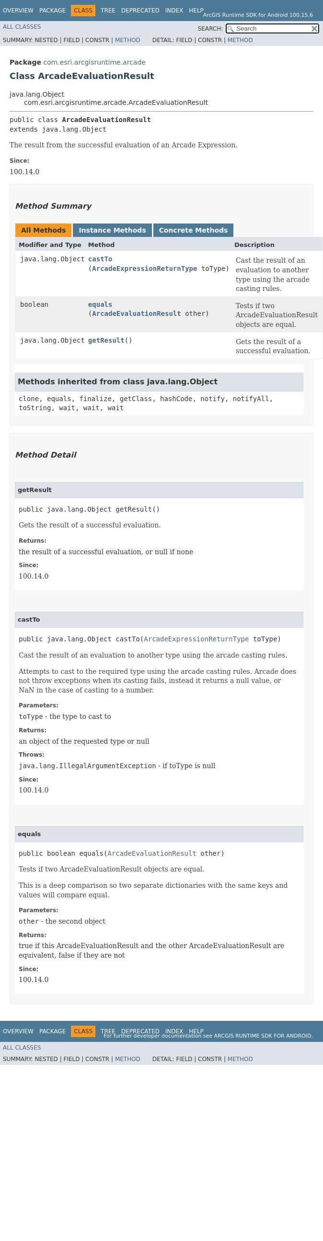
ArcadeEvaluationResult (136, 313)
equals (100, 304)
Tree (108, 10)
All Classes (22, 26)
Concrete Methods (193, 230)
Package (52, 10)
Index (174, 10)
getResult (106, 340)
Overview (18, 10)
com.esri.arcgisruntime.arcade (94, 62)
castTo (100, 259)
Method (127, 40)
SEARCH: (210, 28)
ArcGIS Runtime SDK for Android (262, 1036)
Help (196, 10)
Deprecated (140, 10)
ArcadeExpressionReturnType (144, 268)
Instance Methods (112, 230)
